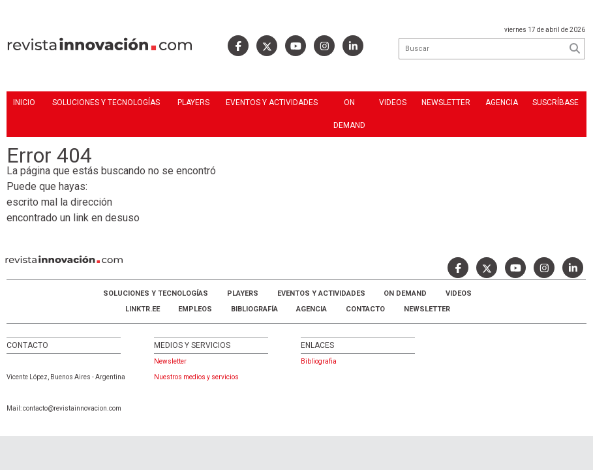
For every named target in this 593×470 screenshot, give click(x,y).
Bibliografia (319, 361)
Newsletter (445, 102)
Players (193, 102)
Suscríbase (555, 102)
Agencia (501, 102)
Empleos (195, 309)
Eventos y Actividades (272, 102)
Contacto (365, 309)
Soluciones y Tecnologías (106, 102)
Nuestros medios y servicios (196, 377)
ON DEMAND (349, 114)
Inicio (24, 102)
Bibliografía (254, 309)
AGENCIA (311, 309)
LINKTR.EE (142, 309)
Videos (392, 102)
